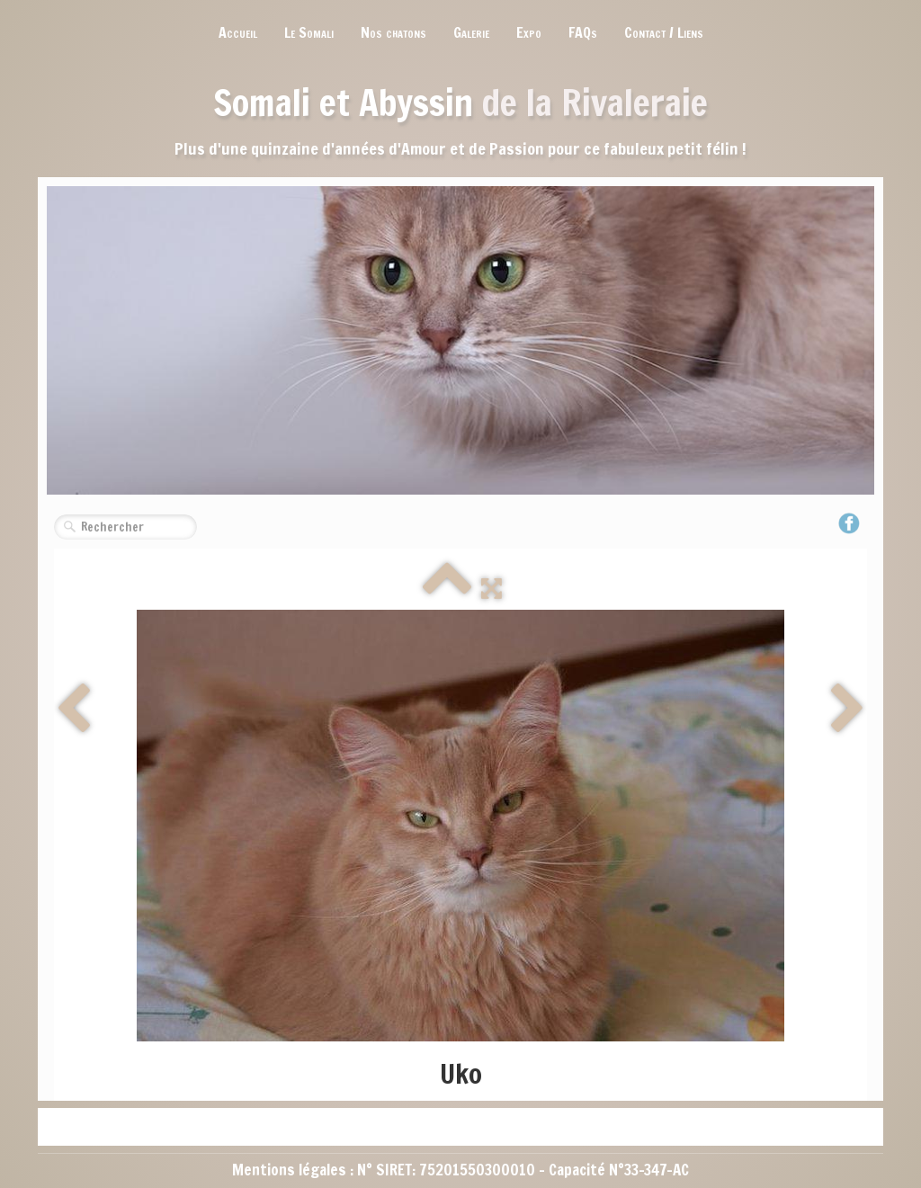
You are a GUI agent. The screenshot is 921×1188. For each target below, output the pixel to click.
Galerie (471, 32)
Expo (528, 32)
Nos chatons (393, 32)
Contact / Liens (663, 32)
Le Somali (309, 32)
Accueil (238, 32)
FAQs (582, 32)
